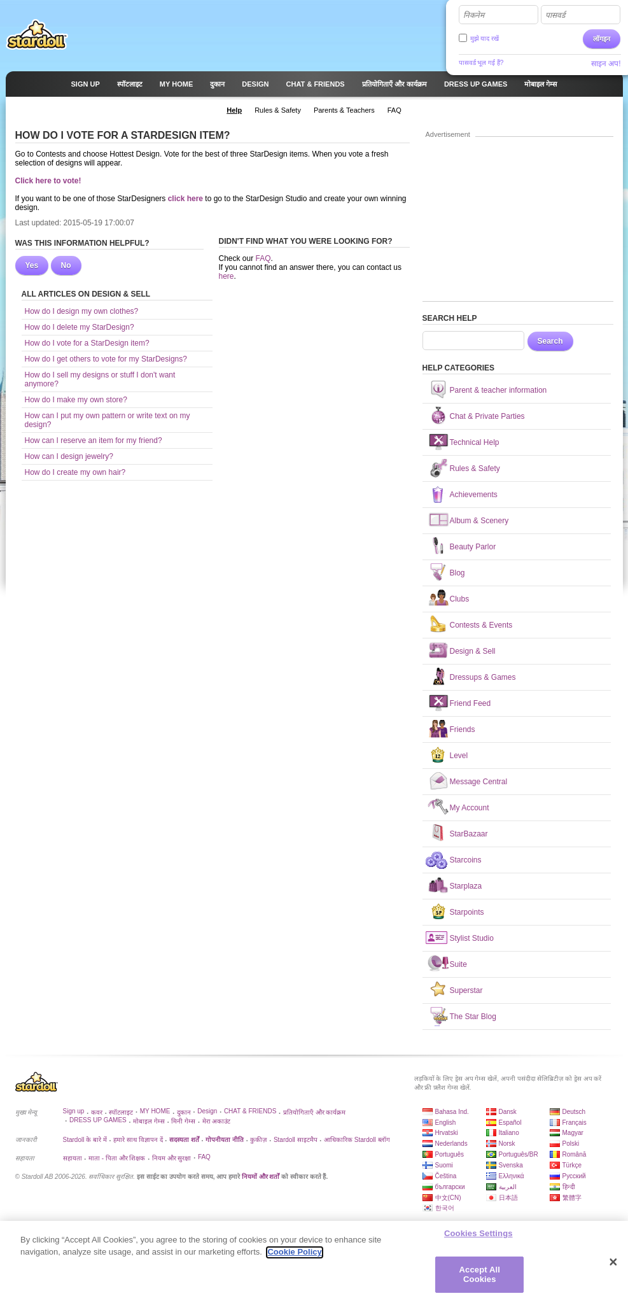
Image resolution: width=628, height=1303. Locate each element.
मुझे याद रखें (484, 38)
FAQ (263, 258)
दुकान (184, 1112)
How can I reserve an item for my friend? (93, 440)
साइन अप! (606, 63)
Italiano (509, 1132)
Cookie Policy (294, 1257)
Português (449, 1154)
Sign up (74, 1111)
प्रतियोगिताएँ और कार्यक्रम (314, 1112)
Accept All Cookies (479, 1279)
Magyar (572, 1132)
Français (574, 1122)
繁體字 (572, 1197)
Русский (574, 1176)
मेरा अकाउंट (216, 1121)
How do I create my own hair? (75, 472)
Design (207, 1111)
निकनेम (473, 15)
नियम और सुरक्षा (172, 1158)
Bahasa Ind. (452, 1111)
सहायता (72, 1158)
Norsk (507, 1143)
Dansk (508, 1111)
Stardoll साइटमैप (295, 1139)
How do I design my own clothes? (82, 311)
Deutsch (574, 1111)
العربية (508, 1186)
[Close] (613, 1266)
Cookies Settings (478, 1238)
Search (550, 341)
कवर (96, 1112)
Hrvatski (446, 1132)
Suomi (444, 1165)
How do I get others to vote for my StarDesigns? (106, 359)
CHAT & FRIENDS (250, 1111)
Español (510, 1122)
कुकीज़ (258, 1139)
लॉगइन (601, 39)
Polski (571, 1143)
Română (574, 1154)
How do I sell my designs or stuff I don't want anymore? (100, 379)
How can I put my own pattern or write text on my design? (107, 420)
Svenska (511, 1165)
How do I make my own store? (76, 399)
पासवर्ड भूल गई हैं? (481, 62)
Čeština (446, 1176)
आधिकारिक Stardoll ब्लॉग (356, 1139)
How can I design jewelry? (69, 456)
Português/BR (518, 1154)
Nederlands (451, 1143)
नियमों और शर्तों (261, 1176)
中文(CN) (448, 1197)
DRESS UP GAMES (98, 1119)
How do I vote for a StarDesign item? (87, 343)
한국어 (444, 1207)
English (445, 1122)
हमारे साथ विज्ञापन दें (137, 1139)
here (226, 276)
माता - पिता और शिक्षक (116, 1158)
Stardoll (37, 34)
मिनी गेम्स (183, 1121)
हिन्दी (568, 1186)
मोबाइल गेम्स (149, 1121)
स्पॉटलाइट (121, 1112)
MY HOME (155, 1111)
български (450, 1186)
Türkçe (572, 1165)
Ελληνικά (511, 1176)
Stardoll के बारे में (85, 1139)
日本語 (508, 1197)
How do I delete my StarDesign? (79, 327)
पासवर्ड (555, 15)
